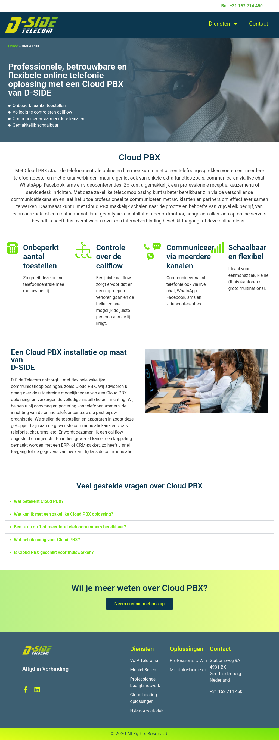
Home (13, 46)
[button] (139, 501)
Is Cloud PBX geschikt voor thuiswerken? (54, 552)
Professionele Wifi (188, 660)
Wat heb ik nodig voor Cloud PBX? (47, 539)
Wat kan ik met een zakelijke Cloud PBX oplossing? (63, 514)
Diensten (223, 23)
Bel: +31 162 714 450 (242, 5)
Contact (258, 23)
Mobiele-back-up (188, 670)
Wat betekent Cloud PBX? (39, 501)
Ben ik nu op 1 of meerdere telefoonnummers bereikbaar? (70, 526)
